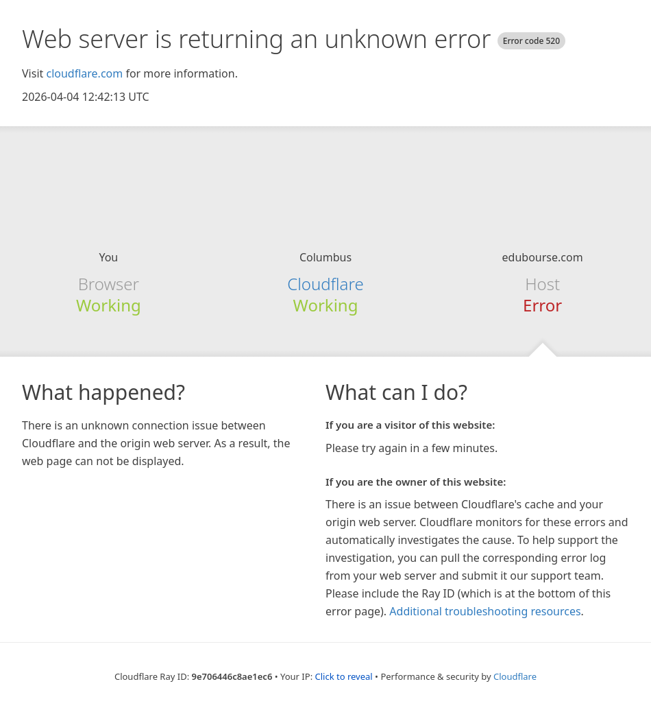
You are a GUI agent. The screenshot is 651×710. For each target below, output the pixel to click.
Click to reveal (344, 676)
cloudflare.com (84, 73)
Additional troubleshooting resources (484, 611)
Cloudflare (325, 283)
